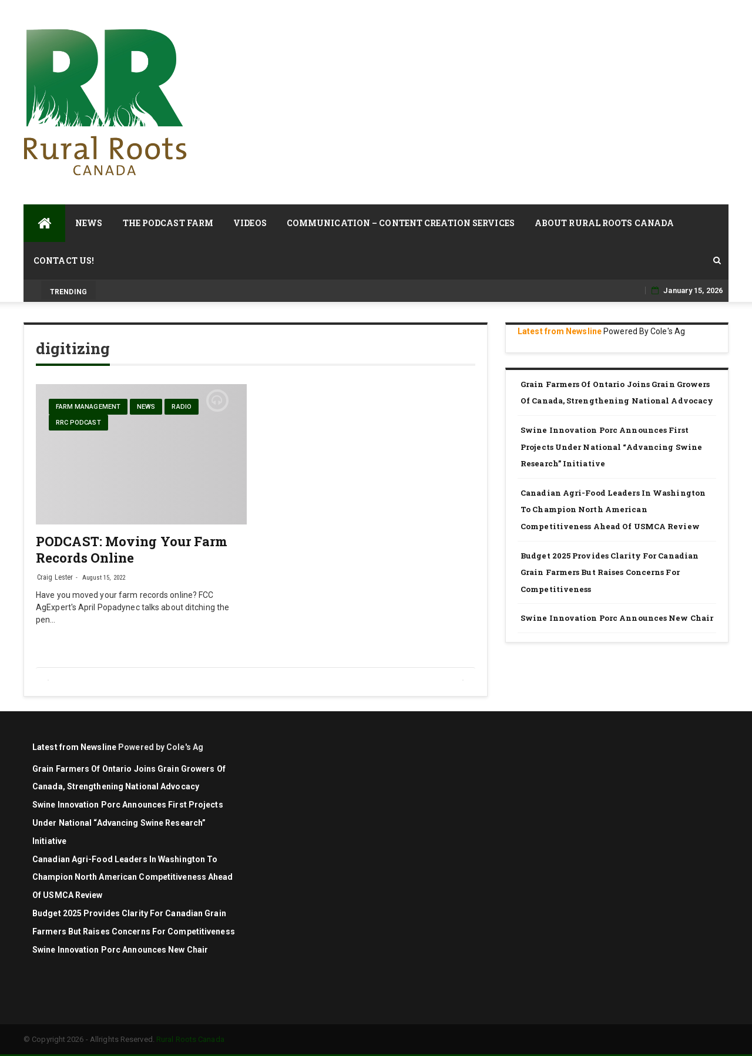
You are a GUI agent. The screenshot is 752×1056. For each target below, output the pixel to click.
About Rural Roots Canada (604, 222)
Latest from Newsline (560, 331)
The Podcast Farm (168, 222)
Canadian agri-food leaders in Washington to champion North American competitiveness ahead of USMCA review (613, 509)
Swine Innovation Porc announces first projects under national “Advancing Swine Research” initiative (611, 447)
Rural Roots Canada (190, 1039)
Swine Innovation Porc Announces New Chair (617, 618)
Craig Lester (55, 577)
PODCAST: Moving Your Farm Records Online (132, 549)
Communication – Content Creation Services (401, 222)
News (88, 222)
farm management (88, 407)
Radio (182, 407)
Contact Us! (63, 260)
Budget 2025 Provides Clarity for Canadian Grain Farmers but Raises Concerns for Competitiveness (610, 572)
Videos (250, 222)
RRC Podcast (78, 422)
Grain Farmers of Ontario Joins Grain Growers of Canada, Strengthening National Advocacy (618, 392)
